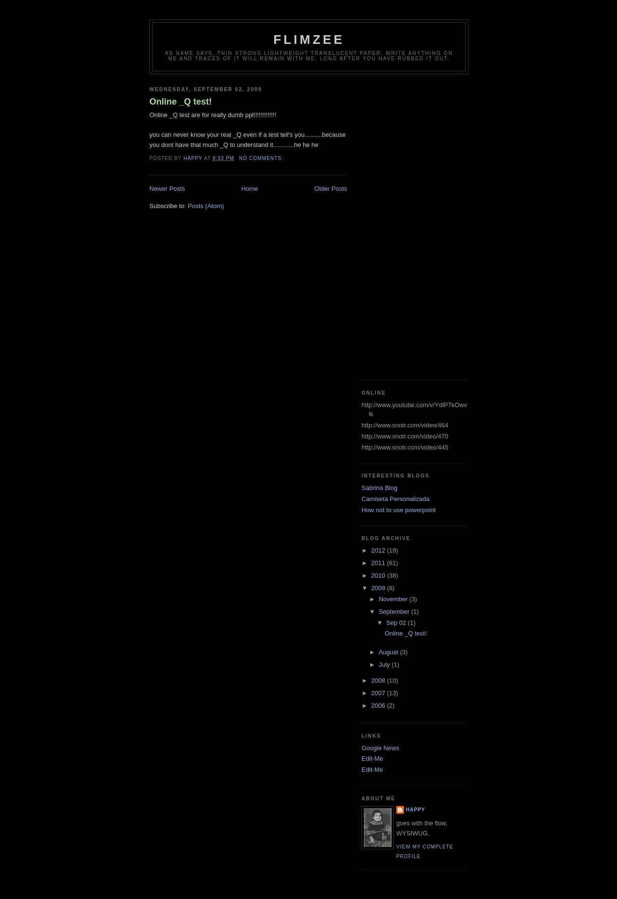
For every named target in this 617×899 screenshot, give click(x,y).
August (389, 652)
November (394, 599)
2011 (379, 563)
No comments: (262, 158)
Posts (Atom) (206, 206)
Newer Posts (167, 188)
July (385, 664)
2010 (379, 575)
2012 (379, 550)
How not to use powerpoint (399, 510)
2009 (379, 588)
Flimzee (309, 39)
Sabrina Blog (379, 487)
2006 (379, 705)
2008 (379, 680)
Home (249, 188)
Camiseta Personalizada (395, 498)
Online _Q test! (180, 101)
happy (415, 809)
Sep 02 (397, 622)
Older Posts (330, 188)
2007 (379, 693)
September (395, 611)
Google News (380, 748)
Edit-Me (372, 758)
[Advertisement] (400, 223)
